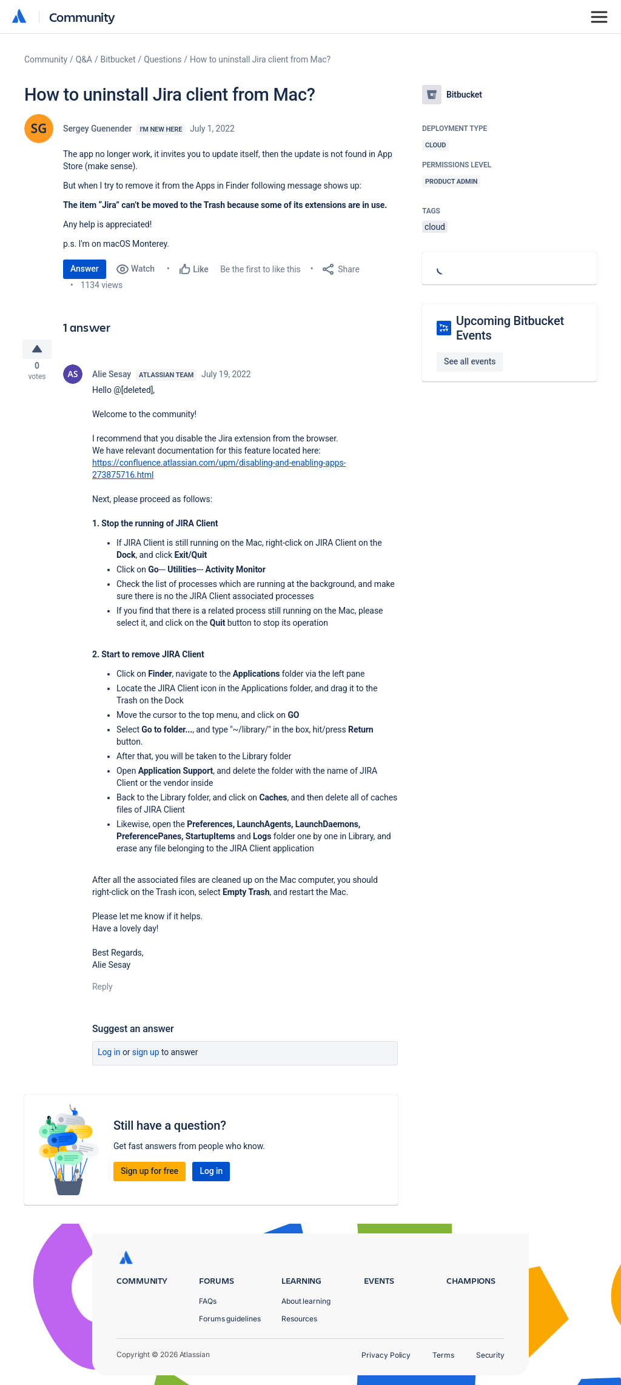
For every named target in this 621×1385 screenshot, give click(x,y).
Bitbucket (118, 59)
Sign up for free (149, 1175)
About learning (306, 1301)
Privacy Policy (386, 1355)
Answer (84, 268)
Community (82, 16)
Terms (443, 1355)
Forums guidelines (230, 1318)
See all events (469, 361)
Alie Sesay (111, 378)
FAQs (208, 1301)
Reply (102, 991)
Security (490, 1355)
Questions (162, 59)
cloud (435, 227)
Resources (299, 1318)
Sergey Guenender (97, 128)
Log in (109, 1056)
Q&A (84, 59)
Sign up (145, 1056)
